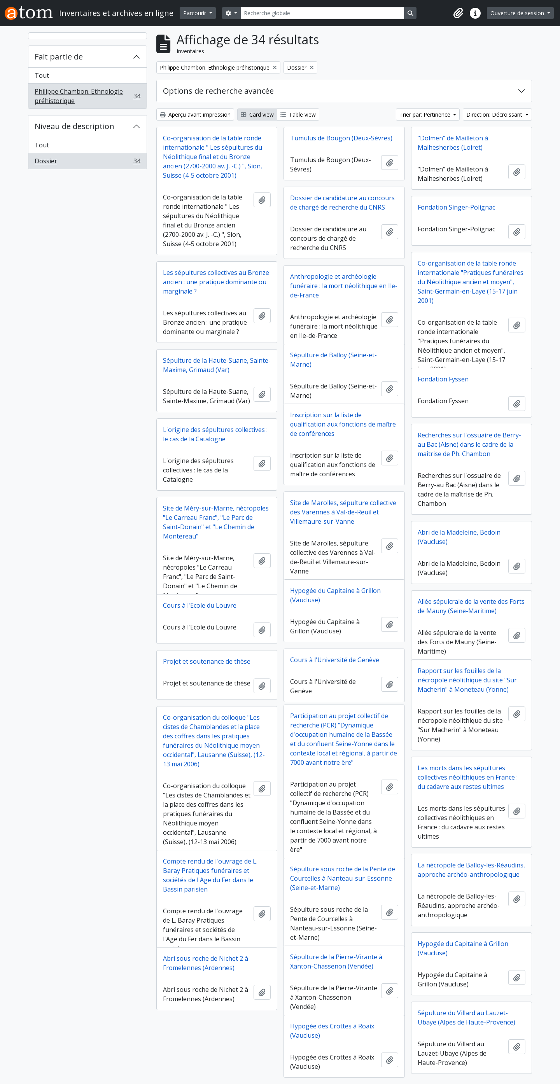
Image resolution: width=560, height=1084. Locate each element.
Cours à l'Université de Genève (334, 660)
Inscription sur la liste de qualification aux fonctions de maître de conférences (343, 424)
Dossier (87, 162)
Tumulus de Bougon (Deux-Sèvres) (341, 138)
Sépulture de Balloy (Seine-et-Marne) (333, 360)
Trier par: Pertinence (425, 114)
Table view (298, 114)
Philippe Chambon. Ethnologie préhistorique (87, 96)
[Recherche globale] (322, 13)
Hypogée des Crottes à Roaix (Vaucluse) (332, 1031)
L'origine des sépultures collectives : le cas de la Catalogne (215, 434)
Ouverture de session (518, 13)
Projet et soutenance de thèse (206, 661)
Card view (257, 114)
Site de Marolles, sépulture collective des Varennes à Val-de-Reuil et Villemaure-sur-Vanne (343, 512)
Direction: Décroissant (495, 114)
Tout (42, 75)
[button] (458, 13)
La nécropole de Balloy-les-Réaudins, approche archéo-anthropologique (471, 870)
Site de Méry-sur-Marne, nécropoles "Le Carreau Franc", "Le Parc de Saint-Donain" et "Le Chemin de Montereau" (216, 522)
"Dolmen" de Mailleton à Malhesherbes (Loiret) (453, 143)
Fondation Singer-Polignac (456, 207)
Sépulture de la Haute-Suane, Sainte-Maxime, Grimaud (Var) (217, 365)
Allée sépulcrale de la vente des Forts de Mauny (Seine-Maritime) (471, 606)
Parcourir (195, 13)
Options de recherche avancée (218, 91)
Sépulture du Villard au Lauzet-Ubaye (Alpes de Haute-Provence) (466, 1017)
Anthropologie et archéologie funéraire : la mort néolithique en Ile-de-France (343, 285)
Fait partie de (59, 56)
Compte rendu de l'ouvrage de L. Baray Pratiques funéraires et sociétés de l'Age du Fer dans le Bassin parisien (210, 875)
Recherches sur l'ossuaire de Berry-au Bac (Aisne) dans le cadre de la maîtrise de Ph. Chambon (469, 444)
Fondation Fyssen (443, 379)
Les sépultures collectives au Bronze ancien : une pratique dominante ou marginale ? (216, 281)
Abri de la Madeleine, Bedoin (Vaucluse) (459, 537)
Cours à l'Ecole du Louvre (199, 605)
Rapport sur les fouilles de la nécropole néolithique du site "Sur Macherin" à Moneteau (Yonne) (467, 680)
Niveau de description (74, 126)
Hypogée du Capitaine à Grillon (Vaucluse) (335, 595)
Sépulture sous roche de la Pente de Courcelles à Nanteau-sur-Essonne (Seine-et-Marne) (342, 878)
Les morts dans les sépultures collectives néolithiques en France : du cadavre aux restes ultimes (468, 777)
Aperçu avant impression (195, 114)
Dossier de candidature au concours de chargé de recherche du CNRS (342, 203)
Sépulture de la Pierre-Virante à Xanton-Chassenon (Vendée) (336, 961)
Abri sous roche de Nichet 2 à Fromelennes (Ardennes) (205, 963)
